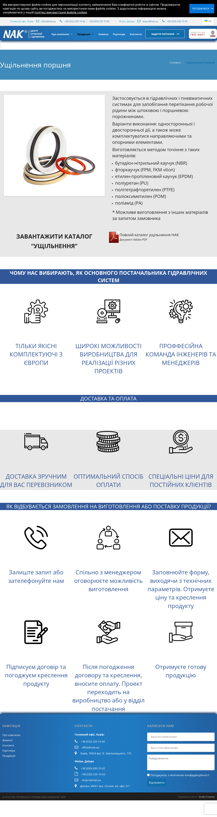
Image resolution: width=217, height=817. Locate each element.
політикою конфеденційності (189, 775)
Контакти (136, 34)
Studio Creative (207, 796)
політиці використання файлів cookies (60, 12)
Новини (103, 34)
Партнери (119, 34)
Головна (175, 62)
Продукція (85, 34)
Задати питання (163, 34)
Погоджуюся (200, 8)
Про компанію (62, 34)
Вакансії (7, 740)
